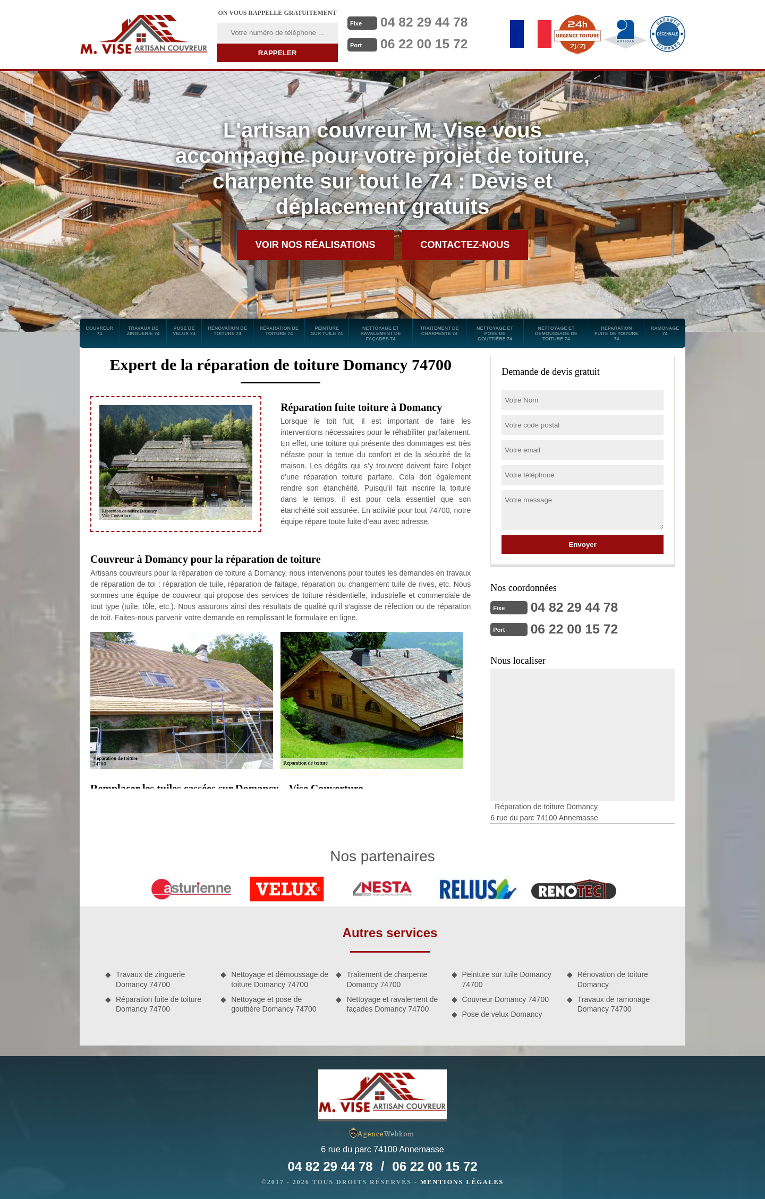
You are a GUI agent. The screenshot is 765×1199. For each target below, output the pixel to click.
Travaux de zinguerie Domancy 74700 (150, 978)
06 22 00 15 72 (426, 43)
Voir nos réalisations (316, 244)
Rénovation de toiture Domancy (612, 978)
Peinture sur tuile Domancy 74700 (506, 978)
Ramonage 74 (665, 331)
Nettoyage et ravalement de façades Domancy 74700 (392, 1003)
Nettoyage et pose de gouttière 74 (495, 333)
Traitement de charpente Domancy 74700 (386, 978)
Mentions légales (462, 1181)
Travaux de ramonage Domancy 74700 (613, 1003)
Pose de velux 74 (184, 331)
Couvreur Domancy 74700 (505, 998)
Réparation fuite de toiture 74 (616, 333)
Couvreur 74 (100, 331)
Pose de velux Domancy (502, 1013)
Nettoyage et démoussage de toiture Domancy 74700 (279, 978)
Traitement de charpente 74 (439, 331)
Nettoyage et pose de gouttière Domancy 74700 (273, 1003)
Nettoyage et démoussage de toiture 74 (556, 333)
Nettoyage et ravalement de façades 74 (380, 333)
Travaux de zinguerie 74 (143, 331)
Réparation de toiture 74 (279, 331)
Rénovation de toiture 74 (227, 331)
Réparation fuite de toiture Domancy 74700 (158, 1003)
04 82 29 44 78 (426, 22)
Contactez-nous (465, 244)
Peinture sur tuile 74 (327, 331)
